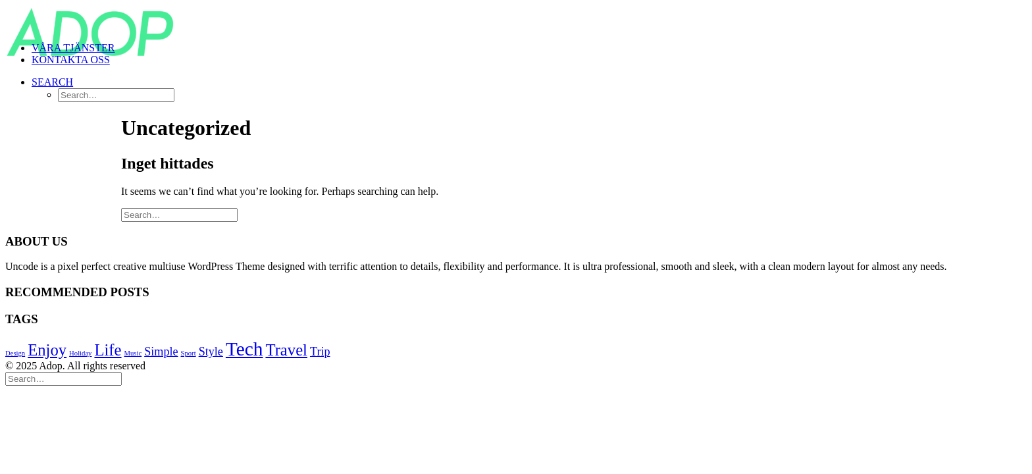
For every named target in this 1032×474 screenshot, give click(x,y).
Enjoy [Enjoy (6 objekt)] (47, 350)
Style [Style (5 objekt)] (211, 351)
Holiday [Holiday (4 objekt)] (80, 353)
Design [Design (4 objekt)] (15, 353)
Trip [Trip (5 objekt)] (320, 351)
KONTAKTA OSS (71, 59)
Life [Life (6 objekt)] (107, 350)
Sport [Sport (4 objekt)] (188, 353)
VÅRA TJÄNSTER (73, 47)
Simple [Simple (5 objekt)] (161, 351)
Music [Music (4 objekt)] (133, 353)
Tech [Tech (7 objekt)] (244, 348)
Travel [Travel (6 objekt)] (286, 350)
